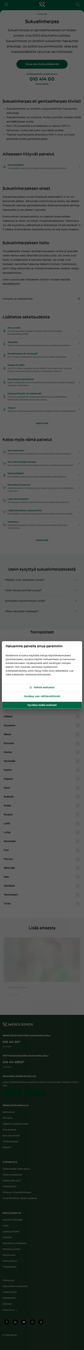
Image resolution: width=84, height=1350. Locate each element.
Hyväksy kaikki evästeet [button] (42, 705)
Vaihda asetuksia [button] (41, 687)
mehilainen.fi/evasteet (38, 674)
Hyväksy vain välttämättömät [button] (42, 696)
